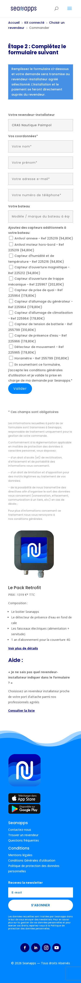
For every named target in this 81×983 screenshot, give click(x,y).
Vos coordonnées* (23, 136)
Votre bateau (19, 206)
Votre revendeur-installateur (31, 115)
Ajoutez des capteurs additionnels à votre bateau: (37, 230)
